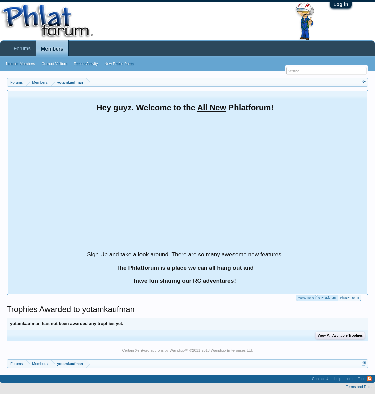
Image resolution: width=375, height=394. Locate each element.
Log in (340, 4)
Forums (22, 48)
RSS (369, 378)
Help (337, 379)
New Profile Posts (119, 64)
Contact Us (321, 379)
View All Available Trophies (340, 335)
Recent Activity (86, 64)
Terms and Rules (359, 387)
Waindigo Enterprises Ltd (231, 350)
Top (361, 379)
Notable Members (20, 64)
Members (52, 49)
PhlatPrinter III (349, 297)
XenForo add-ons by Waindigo (160, 350)
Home (349, 379)
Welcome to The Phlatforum (317, 297)
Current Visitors (54, 64)
